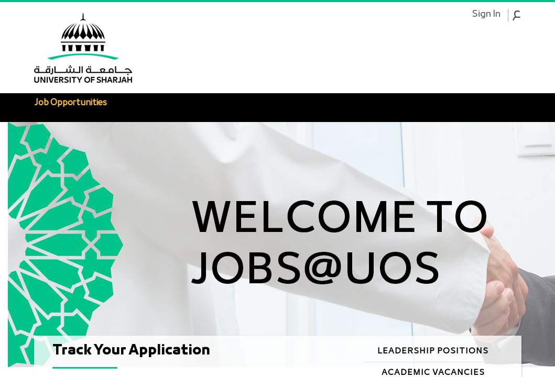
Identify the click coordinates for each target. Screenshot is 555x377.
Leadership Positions (432, 351)
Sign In (486, 14)
